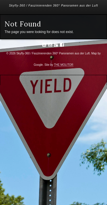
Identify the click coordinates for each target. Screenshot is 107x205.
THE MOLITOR (63, 64)
